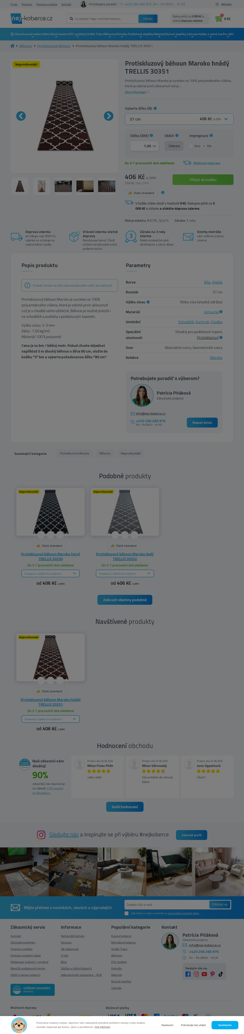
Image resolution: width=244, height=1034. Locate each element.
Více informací (102, 1027)
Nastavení (167, 1025)
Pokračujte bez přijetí (193, 1025)
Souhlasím (225, 1025)
